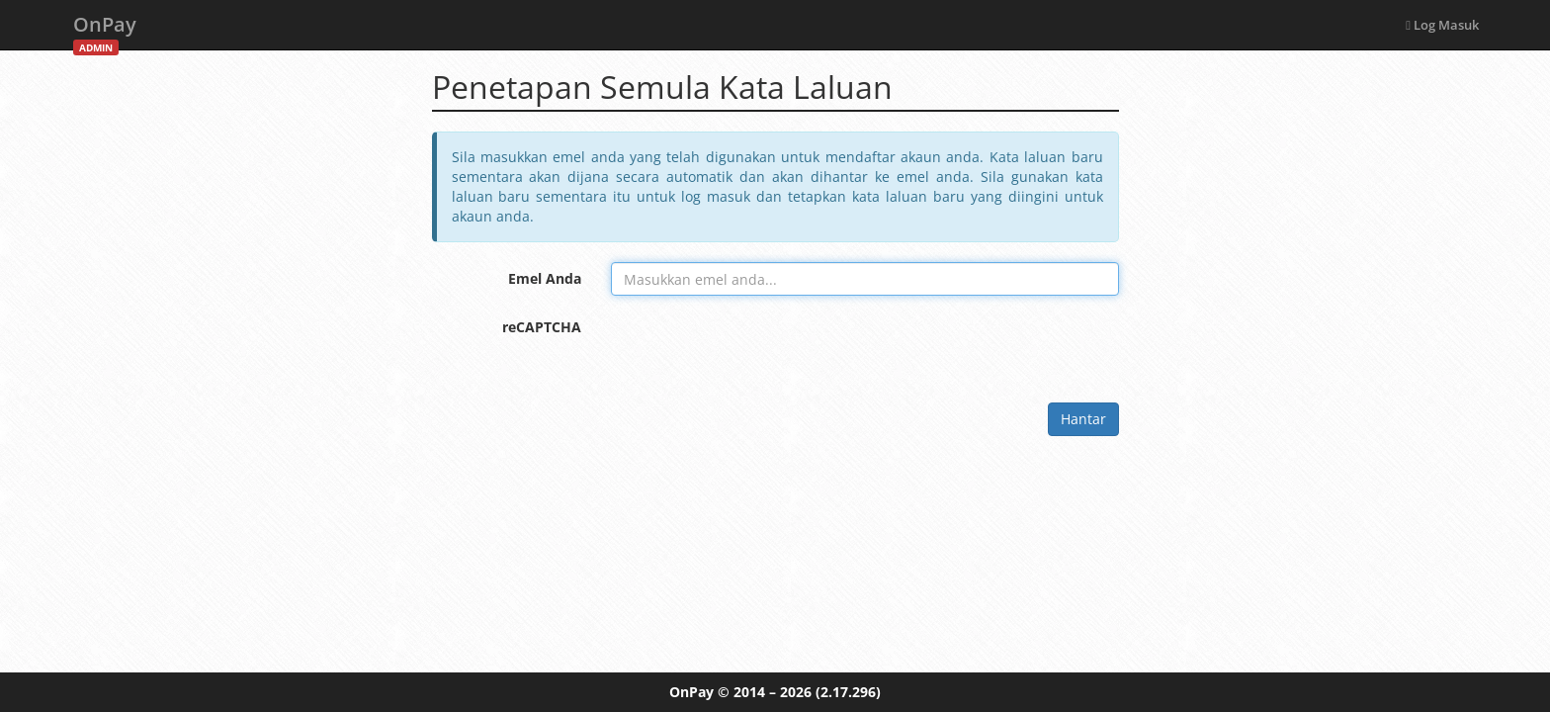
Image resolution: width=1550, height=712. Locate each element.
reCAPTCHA (541, 326)
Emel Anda (544, 278)
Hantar (1083, 418)
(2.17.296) (848, 691)
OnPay (104, 30)
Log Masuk (1442, 25)
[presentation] (761, 349)
